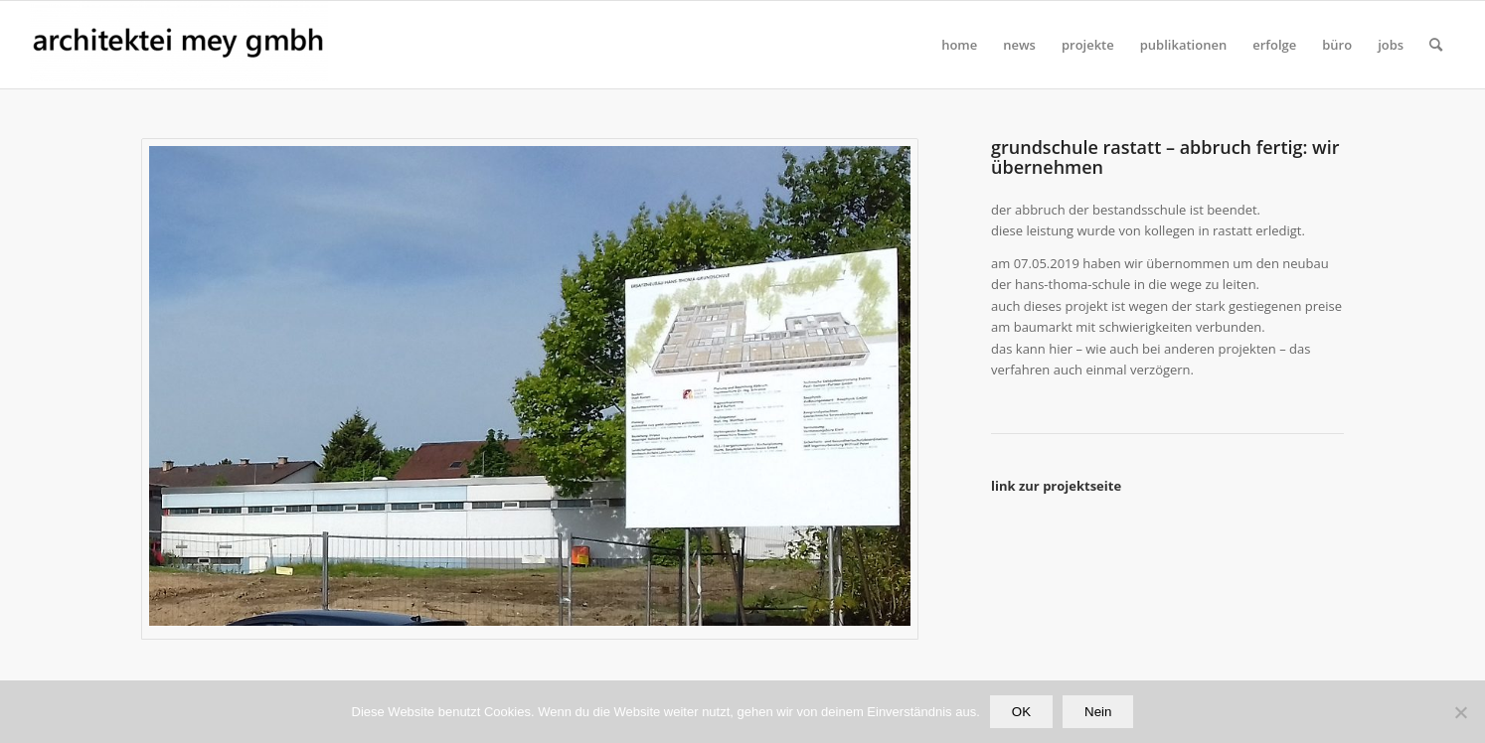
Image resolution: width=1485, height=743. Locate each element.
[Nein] (1460, 712)
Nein (1097, 711)
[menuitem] (959, 44)
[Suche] (1435, 44)
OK (1021, 711)
